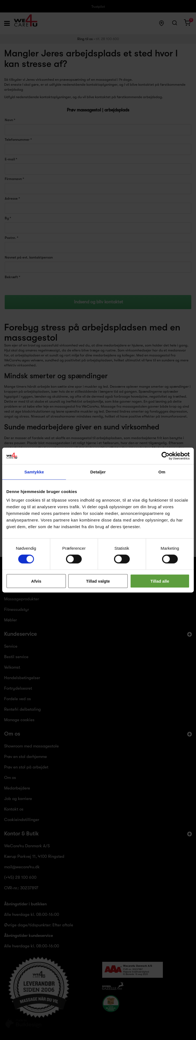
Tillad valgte (98, 581)
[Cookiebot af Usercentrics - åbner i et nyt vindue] (165, 456)
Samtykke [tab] (34, 471)
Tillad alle (159, 581)
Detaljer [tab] (98, 471)
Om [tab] (161, 471)
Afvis (36, 581)
